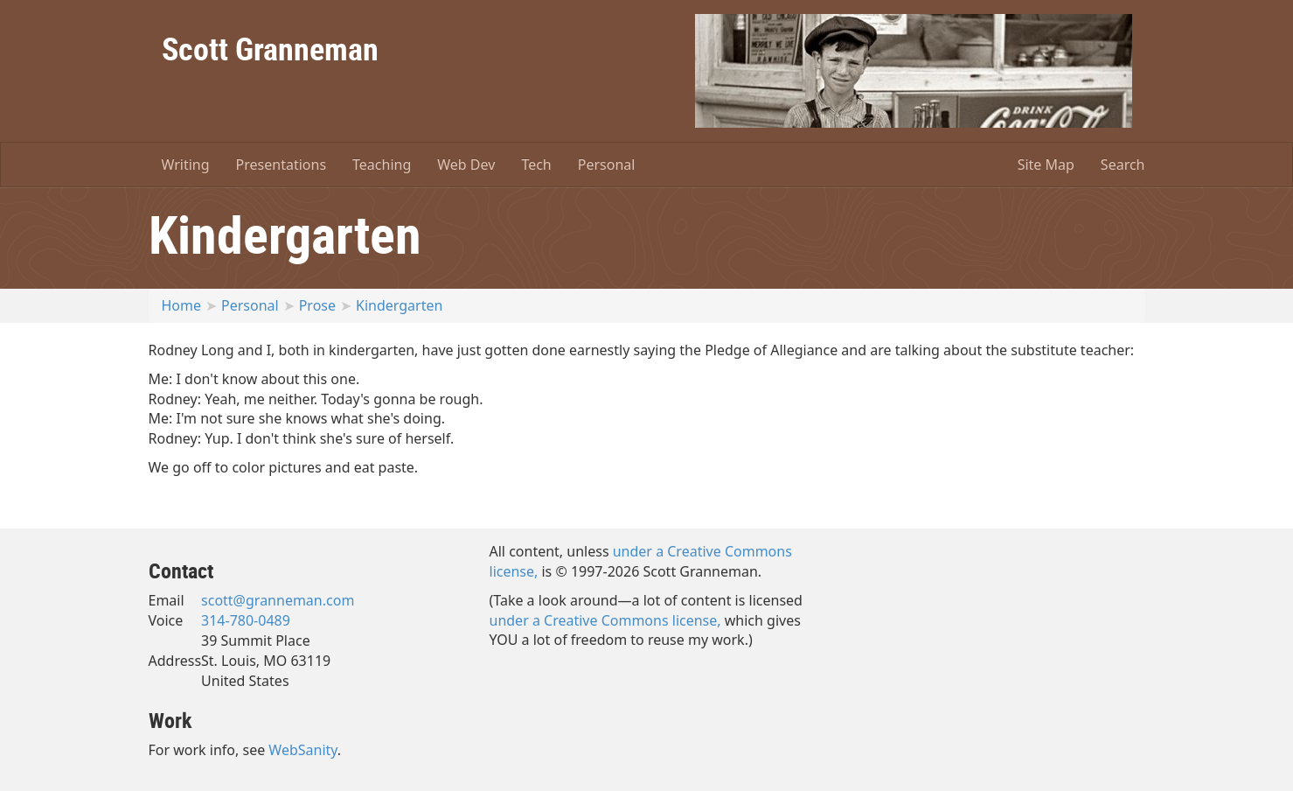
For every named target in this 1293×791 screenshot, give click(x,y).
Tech (536, 164)
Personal (607, 164)
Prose (317, 305)
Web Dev (466, 164)
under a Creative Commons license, (605, 620)
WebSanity (302, 750)
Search (1123, 164)
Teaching (381, 164)
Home (182, 305)
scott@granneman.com (277, 600)
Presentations (281, 164)
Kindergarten (399, 305)
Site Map (1046, 164)
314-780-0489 (245, 620)
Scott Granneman (270, 48)
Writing (186, 164)
